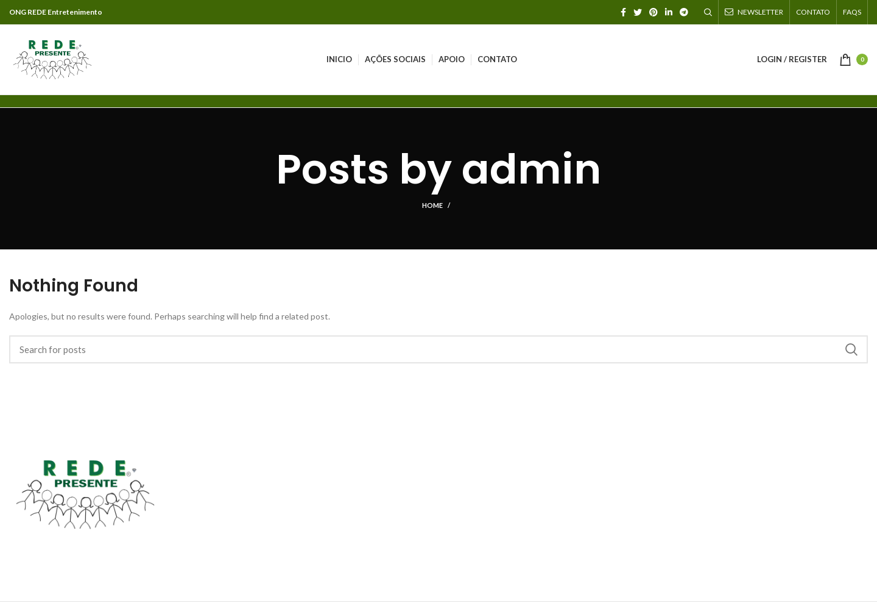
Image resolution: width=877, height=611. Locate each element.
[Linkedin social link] (668, 12)
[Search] (708, 12)
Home (432, 205)
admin (531, 169)
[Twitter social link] (638, 12)
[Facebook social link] (623, 12)
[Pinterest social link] (653, 12)
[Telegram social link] (684, 12)
